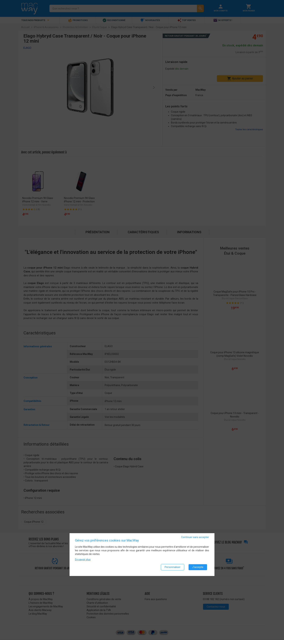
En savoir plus (83, 559)
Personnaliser (172, 567)
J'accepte (197, 567)
